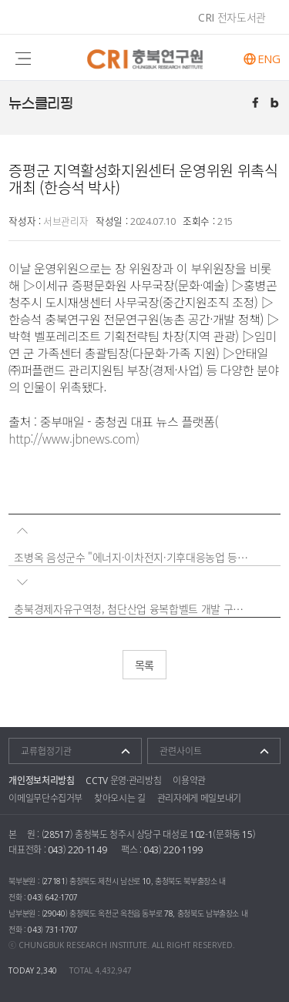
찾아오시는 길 (120, 798)
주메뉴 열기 (23, 57)
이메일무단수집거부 (45, 798)
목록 (144, 664)
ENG (269, 59)
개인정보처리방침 (41, 780)
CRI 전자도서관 (232, 17)
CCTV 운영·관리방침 (123, 780)
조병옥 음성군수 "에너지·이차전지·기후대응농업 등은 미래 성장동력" (132, 557)
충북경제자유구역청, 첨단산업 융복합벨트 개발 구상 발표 (132, 608)
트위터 (276, 104)
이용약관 (189, 780)
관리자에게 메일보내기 (199, 798)
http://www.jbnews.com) (73, 438)
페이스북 (256, 104)
